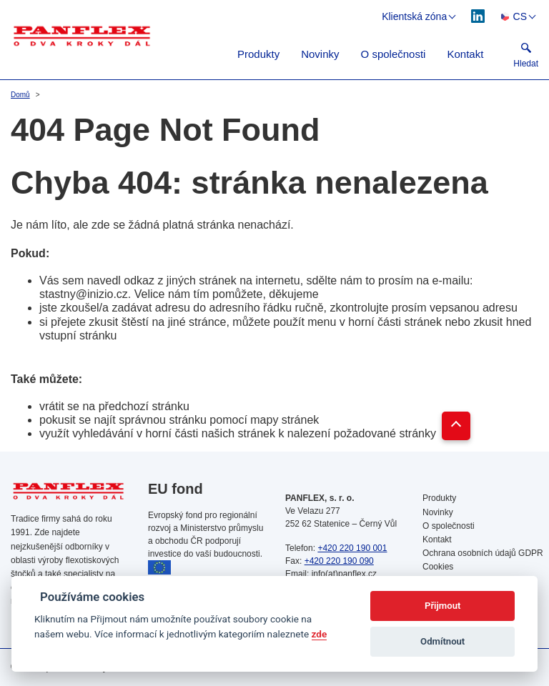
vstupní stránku (78, 335)
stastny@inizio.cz (83, 294)
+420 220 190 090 (339, 561)
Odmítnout (442, 641)
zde (319, 634)
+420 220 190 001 (352, 548)
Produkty (258, 54)
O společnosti (393, 54)
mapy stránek (284, 420)
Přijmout (442, 605)
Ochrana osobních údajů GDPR (480, 553)
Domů (20, 95)
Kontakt (465, 54)
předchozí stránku (144, 406)
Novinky (320, 54)
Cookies (437, 567)
